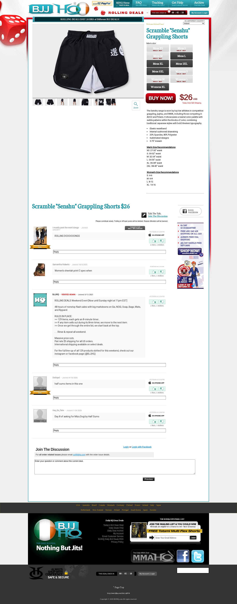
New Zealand (98, 510)
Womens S (181, 71)
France (137, 505)
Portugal (125, 510)
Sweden (153, 510)
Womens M (157, 79)
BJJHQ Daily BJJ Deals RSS (110, 539)
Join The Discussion (158, 216)
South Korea (136, 510)
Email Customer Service (112, 536)
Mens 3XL (158, 71)
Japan (158, 505)
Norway (108, 510)
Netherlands (85, 510)
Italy (152, 505)
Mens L (181, 56)
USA (78, 505)
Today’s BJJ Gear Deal (113, 525)
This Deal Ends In (159, 13)
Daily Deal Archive (115, 531)
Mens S (182, 48)
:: (178, 12)
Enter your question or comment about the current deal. (114, 466)
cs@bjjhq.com (79, 455)
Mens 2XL (181, 63)
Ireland (145, 505)
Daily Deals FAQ (116, 528)
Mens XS (158, 48)
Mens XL (158, 63)
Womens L (181, 79)
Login (205, 13)
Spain (145, 510)
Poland (117, 510)
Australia (86, 505)
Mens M (157, 56)
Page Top (118, 587)
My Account (196, 13)
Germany (120, 505)
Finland (130, 505)
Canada (102, 505)
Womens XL (158, 87)
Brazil (94, 505)
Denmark (111, 505)
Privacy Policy (117, 542)
